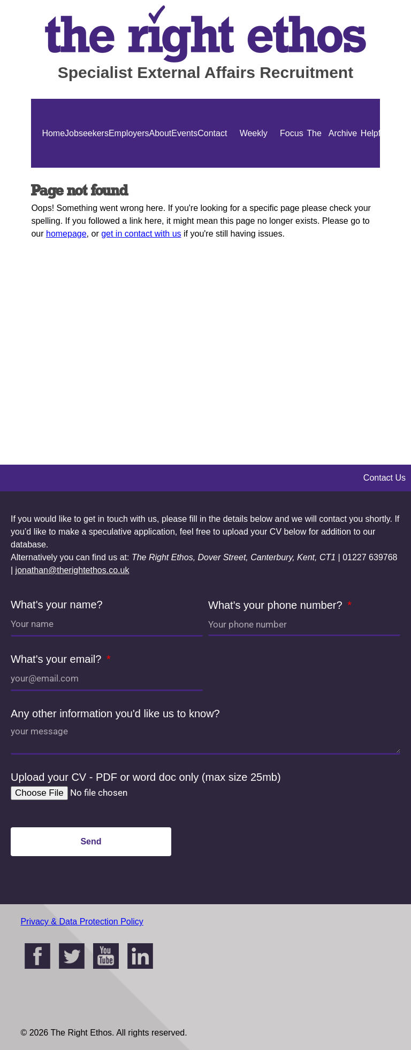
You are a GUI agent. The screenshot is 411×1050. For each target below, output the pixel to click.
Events (184, 133)
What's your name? (57, 604)
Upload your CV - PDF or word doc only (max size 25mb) (146, 777)
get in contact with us (141, 233)
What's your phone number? (276, 605)
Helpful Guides (373, 168)
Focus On (291, 168)
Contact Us (212, 168)
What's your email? (57, 659)
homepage (66, 233)
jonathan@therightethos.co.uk (73, 570)
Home (53, 133)
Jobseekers (87, 133)
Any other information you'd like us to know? (115, 713)
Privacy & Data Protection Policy (81, 921)
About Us (160, 168)
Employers (129, 133)
